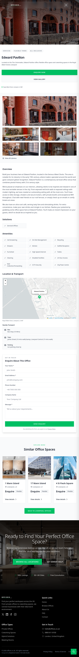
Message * (8, 404)
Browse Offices (47, 606)
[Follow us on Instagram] (15, 614)
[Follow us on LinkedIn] (7, 614)
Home (44, 602)
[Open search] (74, 652)
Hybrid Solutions (8, 636)
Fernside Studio (25, 653)
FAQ (43, 613)
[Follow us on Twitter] (3, 614)
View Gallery (39, 79)
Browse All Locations (27, 562)
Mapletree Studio (14, 653)
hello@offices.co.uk (52, 629)
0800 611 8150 (50, 632)
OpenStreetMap (59, 318)
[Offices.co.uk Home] (16, 5)
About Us (45, 609)
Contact (45, 617)
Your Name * (9, 366)
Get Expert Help (55, 562)
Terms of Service (60, 652)
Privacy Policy (51, 429)
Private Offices (7, 629)
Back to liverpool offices (39, 511)
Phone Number (10, 385)
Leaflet (49, 318)
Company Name (10, 395)
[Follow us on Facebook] (11, 614)
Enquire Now (39, 72)
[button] (39, 296)
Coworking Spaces (9, 632)
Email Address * (10, 375)
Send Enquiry (40, 424)
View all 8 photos (9, 158)
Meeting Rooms (8, 640)
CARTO (74, 318)
